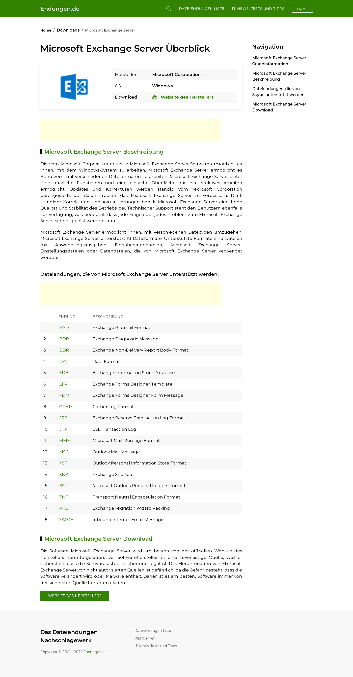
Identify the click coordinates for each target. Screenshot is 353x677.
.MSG (63, 451)
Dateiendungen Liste (201, 8)
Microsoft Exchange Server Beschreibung (279, 76)
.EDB (63, 372)
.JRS (62, 417)
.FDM (63, 395)
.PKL (63, 508)
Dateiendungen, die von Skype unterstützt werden (278, 91)
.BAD (63, 327)
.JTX (62, 429)
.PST (63, 463)
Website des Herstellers (183, 97)
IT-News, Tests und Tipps (258, 8)
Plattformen (145, 638)
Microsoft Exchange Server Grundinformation (279, 61)
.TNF (63, 497)
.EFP (63, 384)
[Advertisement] (130, 130)
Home (302, 9)
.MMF (64, 440)
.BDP (63, 338)
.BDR (63, 350)
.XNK (63, 474)
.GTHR (65, 406)
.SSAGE (65, 519)
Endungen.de (60, 8)
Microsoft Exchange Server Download (279, 107)
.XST (62, 485)
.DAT (63, 361)
